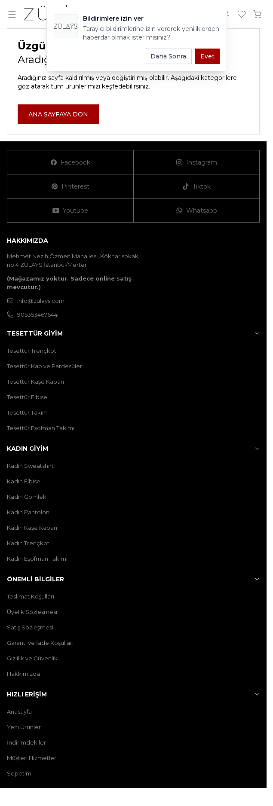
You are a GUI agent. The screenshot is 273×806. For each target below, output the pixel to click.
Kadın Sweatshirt (30, 465)
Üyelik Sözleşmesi (32, 611)
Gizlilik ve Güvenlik (32, 658)
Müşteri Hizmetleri (32, 757)
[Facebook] (70, 162)
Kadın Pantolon (28, 512)
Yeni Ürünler (24, 727)
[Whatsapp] (197, 210)
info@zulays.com (35, 300)
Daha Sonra (168, 56)
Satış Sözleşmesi (30, 627)
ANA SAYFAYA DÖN (58, 114)
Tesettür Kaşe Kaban (35, 381)
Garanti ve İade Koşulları (40, 642)
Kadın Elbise (23, 481)
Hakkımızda (23, 673)
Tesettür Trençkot (31, 350)
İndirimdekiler (26, 742)
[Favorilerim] (241, 14)
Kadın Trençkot (28, 543)
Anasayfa (19, 711)
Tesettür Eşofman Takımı (40, 427)
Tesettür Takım (27, 412)
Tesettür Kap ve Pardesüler (44, 366)
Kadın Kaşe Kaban (32, 527)
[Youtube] (70, 210)
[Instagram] (197, 162)
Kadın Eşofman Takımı (37, 558)
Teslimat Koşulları (30, 596)
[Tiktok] (197, 186)
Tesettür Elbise (27, 397)
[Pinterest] (70, 186)
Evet (207, 56)
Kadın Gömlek (26, 496)
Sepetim (19, 773)
